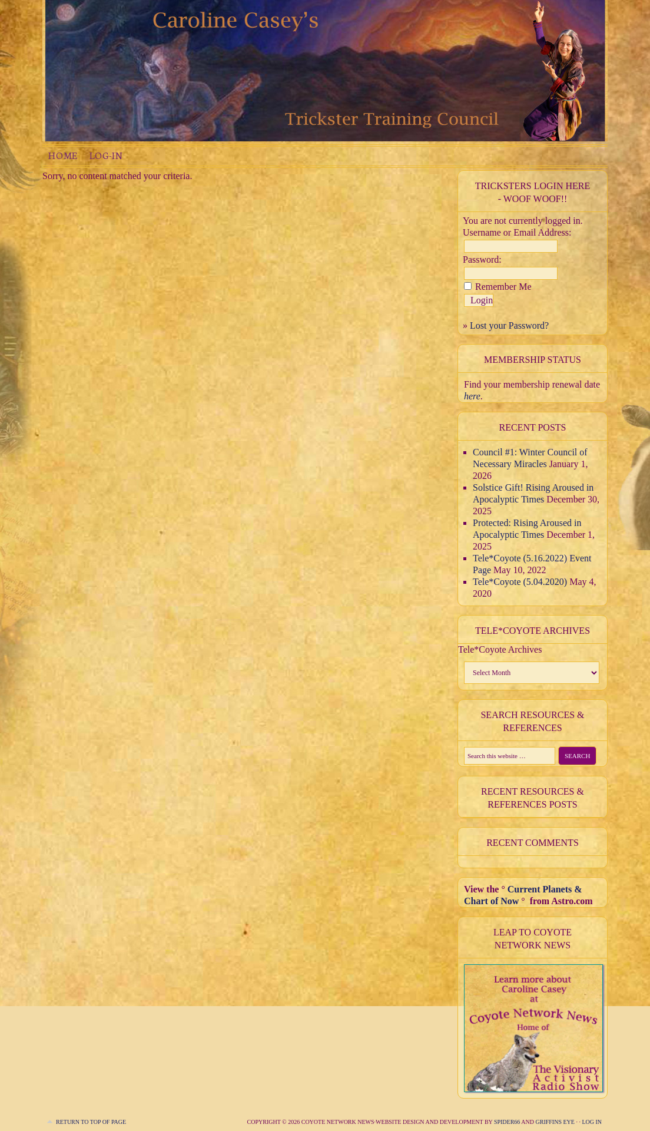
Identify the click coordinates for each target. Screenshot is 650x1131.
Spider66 (507, 1122)
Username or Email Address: (517, 232)
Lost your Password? (509, 325)
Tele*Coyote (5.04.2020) (520, 582)
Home (63, 155)
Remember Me (503, 287)
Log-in (105, 155)
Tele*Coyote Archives (500, 649)
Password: (482, 259)
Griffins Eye (555, 1122)
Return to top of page (91, 1122)
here (472, 396)
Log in (592, 1122)
